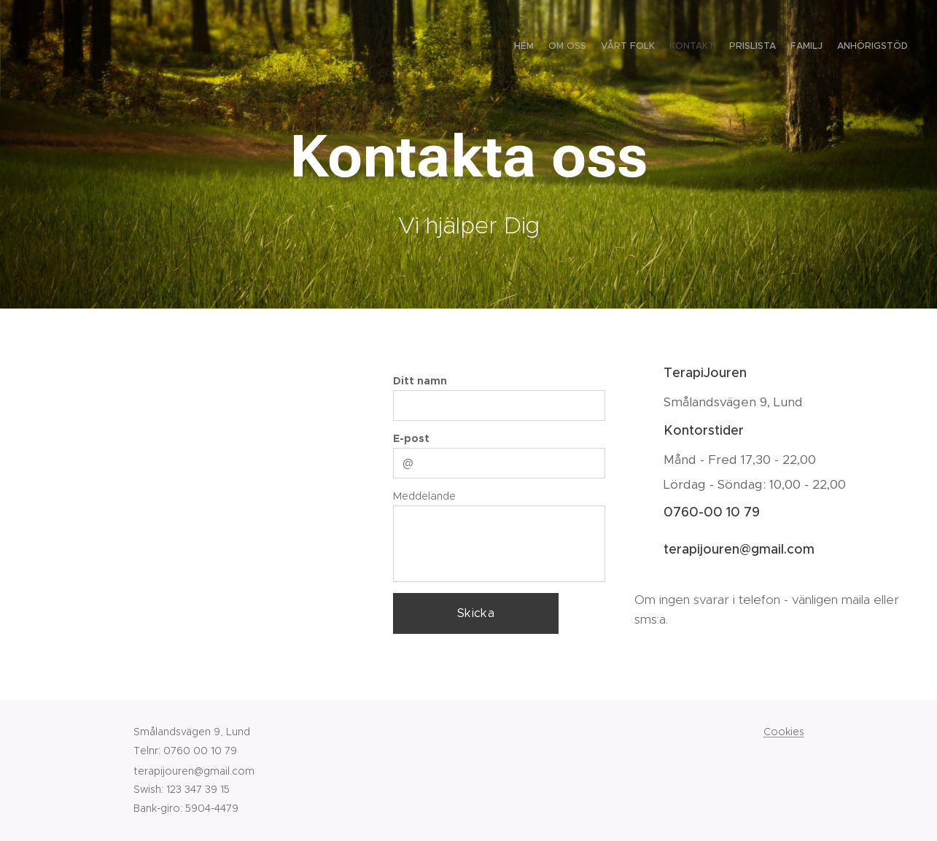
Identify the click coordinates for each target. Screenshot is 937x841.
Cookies (783, 731)
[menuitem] (822, 47)
